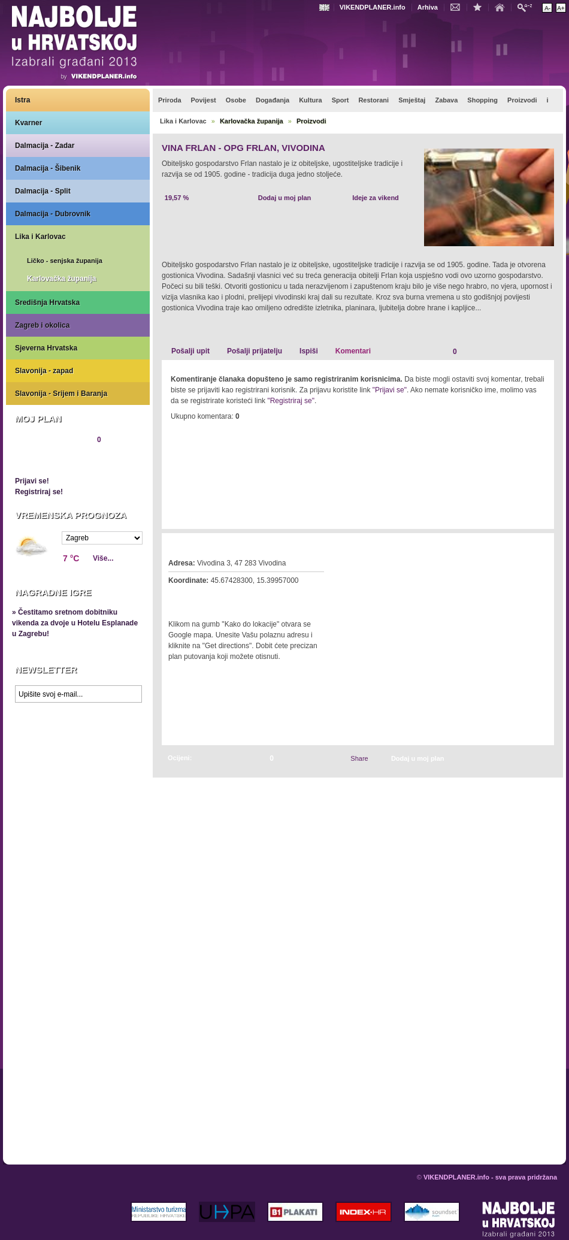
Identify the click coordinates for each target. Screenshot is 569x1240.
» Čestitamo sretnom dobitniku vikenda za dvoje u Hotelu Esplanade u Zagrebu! (75, 623)
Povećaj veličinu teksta (561, 8)
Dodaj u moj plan (284, 197)
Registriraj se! (39, 492)
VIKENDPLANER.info (372, 7)
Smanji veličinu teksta (547, 8)
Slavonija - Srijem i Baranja (61, 393)
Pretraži (527, 7)
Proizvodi (311, 121)
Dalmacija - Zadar (44, 145)
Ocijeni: (180, 757)
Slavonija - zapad (44, 371)
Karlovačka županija (61, 278)
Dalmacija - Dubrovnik (52, 214)
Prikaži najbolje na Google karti (78, 780)
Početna (502, 6)
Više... (103, 558)
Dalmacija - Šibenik (47, 168)
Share (359, 758)
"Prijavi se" (390, 390)
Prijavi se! (32, 481)
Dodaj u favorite (480, 6)
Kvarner (28, 123)
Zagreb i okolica (42, 325)
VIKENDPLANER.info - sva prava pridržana (490, 1177)
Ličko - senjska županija (64, 260)
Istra (22, 100)
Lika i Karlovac (40, 236)
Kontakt (458, 6)
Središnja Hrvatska (47, 302)
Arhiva (427, 7)
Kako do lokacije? (205, 597)
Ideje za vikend (375, 197)
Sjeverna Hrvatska (46, 348)
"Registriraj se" (290, 401)
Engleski (326, 7)
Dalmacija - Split (43, 191)
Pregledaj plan (50, 460)
